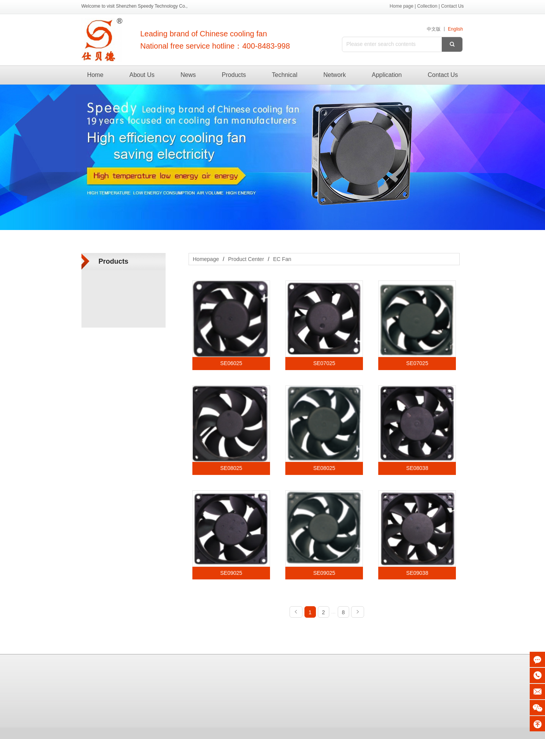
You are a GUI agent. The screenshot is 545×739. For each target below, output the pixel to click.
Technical (285, 75)
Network (334, 75)
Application (387, 75)
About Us (142, 75)
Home (95, 75)
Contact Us (443, 75)
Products (234, 75)
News (188, 75)
